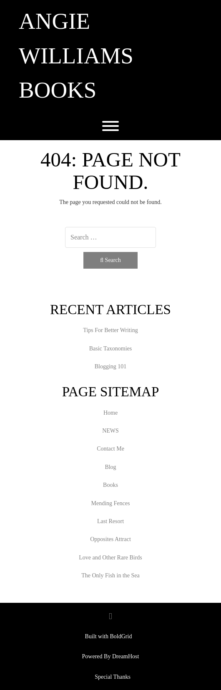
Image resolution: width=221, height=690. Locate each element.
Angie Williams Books (76, 55)
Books (110, 485)
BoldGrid (121, 636)
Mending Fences (110, 503)
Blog (110, 467)
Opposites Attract (110, 539)
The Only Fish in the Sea (110, 575)
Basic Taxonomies (110, 348)
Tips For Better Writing (110, 330)
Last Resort (110, 521)
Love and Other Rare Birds (110, 557)
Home (110, 413)
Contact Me (110, 449)
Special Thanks (113, 677)
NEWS (110, 431)
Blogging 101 (111, 366)
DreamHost (125, 656)
